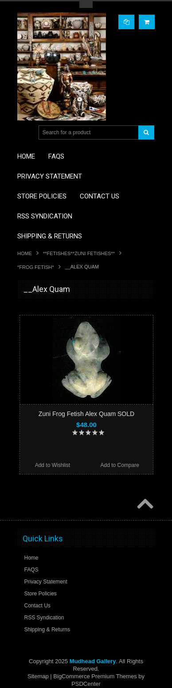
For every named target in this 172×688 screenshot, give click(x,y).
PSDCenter (86, 683)
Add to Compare (119, 465)
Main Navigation (25, 132)
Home (24, 253)
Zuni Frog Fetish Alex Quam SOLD (86, 413)
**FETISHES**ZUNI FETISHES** (79, 253)
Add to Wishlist (52, 465)
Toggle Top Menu (86, 4)
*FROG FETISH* (35, 267)
